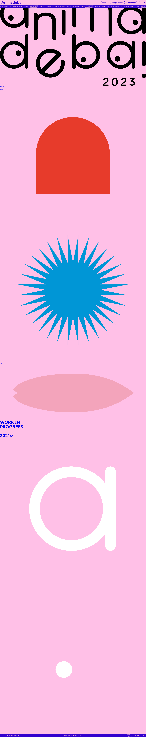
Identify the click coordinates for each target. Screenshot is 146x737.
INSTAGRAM (10, 735)
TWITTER (16, 735)
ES (142, 3)
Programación (117, 3)
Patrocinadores (140, 735)
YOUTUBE (3, 735)
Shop (1, 363)
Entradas (132, 3)
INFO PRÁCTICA (129, 735)
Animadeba (11, 2)
